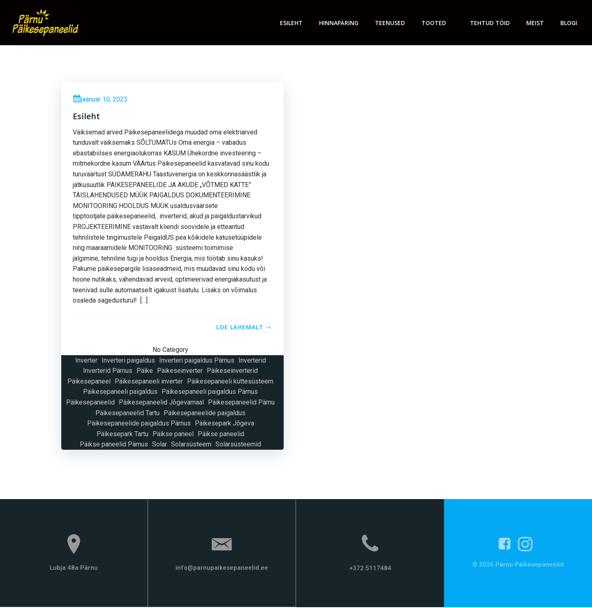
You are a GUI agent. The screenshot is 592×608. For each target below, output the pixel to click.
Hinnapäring (339, 23)
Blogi (569, 23)
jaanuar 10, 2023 (101, 100)
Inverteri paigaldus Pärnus (196, 361)
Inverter (86, 361)
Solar (159, 445)
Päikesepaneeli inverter (149, 382)
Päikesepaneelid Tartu (127, 413)
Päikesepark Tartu (122, 435)
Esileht (291, 23)
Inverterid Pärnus (107, 371)
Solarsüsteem (191, 445)
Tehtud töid (490, 23)
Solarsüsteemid (238, 445)
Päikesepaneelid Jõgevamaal (161, 403)
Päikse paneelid (221, 435)
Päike (144, 371)
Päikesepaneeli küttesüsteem (230, 382)
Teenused (390, 23)
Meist (535, 23)
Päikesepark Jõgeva (224, 424)
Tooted (438, 23)
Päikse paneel (173, 435)
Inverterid (252, 361)
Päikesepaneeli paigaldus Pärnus (210, 392)
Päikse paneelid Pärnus (114, 445)
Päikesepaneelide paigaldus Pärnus (139, 424)
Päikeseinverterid (232, 371)
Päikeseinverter (180, 371)
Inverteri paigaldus (128, 361)
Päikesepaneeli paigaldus (120, 392)
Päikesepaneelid (90, 403)
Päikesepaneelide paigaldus (204, 413)
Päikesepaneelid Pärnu (241, 403)
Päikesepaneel (89, 382)
